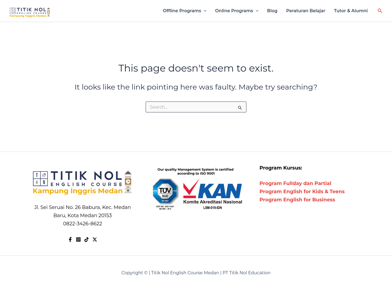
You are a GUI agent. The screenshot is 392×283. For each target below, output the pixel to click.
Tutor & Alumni (351, 10)
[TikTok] (86, 239)
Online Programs (236, 11)
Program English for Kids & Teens (302, 192)
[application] (204, 11)
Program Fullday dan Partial (295, 183)
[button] (380, 10)
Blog (272, 10)
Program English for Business (297, 200)
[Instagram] (78, 239)
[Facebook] (70, 239)
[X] (94, 239)
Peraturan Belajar (305, 10)
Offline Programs (185, 11)
